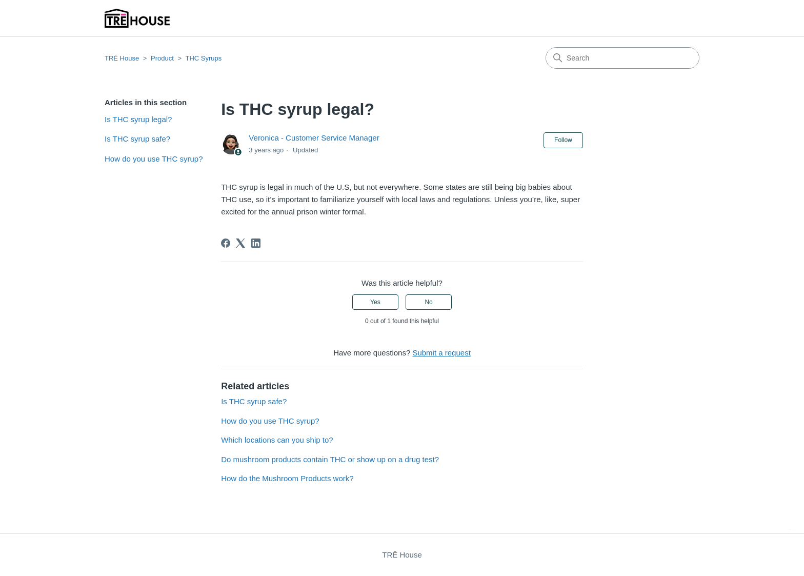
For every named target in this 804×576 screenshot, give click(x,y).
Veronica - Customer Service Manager (314, 137)
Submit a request (441, 352)
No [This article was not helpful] (428, 302)
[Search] (622, 58)
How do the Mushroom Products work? (287, 478)
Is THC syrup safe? (137, 138)
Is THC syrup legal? (138, 119)
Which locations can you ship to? (277, 439)
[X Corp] (240, 243)
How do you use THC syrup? (154, 158)
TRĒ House (122, 58)
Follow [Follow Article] (563, 140)
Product (162, 58)
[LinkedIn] (255, 243)
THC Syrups (203, 58)
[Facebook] (225, 243)
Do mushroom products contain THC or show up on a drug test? (330, 459)
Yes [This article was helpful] (375, 302)
